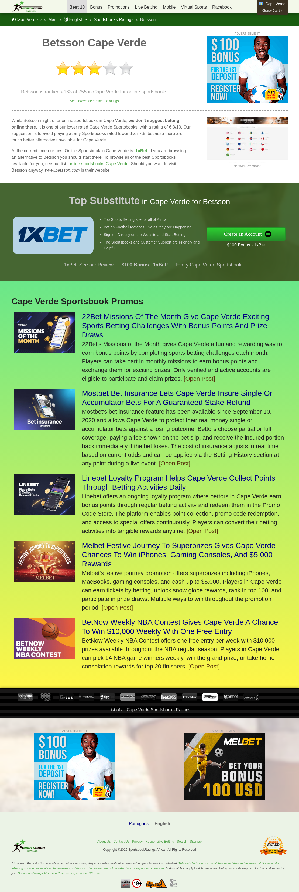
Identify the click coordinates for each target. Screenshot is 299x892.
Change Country (272, 10)
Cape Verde (27, 19)
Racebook (222, 7)
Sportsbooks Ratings (114, 19)
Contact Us (121, 841)
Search (182, 841)
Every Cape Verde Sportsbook (208, 272)
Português (139, 823)
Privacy (137, 841)
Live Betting (146, 7)
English (75, 19)
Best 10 (77, 7)
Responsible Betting (159, 841)
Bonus (96, 7)
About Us (104, 841)
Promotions (119, 7)
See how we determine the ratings (94, 101)
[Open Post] (199, 378)
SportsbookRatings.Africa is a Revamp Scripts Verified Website (59, 873)
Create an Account (251, 233)
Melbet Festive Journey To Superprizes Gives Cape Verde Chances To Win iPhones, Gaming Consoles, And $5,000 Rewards (179, 554)
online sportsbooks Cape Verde (98, 163)
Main (53, 19)
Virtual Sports (194, 7)
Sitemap (196, 841)
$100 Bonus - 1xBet (254, 244)
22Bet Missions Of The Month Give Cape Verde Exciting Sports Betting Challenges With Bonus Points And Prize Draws (175, 325)
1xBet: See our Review (89, 272)
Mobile (169, 7)
